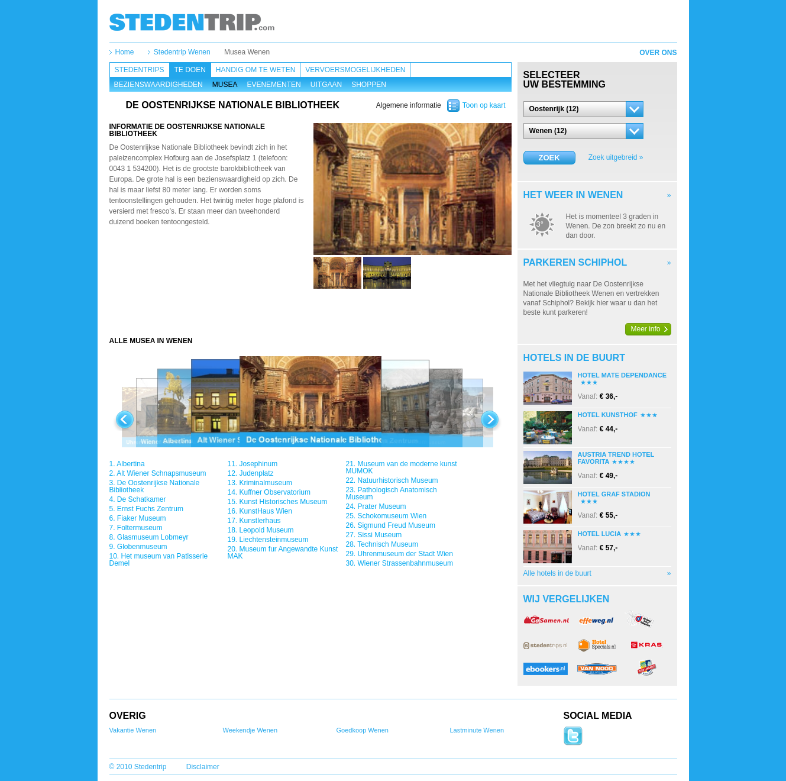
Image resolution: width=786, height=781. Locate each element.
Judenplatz (257, 473)
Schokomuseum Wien (392, 516)
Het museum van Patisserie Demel (158, 559)
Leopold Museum (267, 530)
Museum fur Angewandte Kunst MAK (283, 552)
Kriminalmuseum (266, 483)
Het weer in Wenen (573, 195)
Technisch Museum (387, 544)
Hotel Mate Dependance (622, 375)
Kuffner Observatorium (275, 492)
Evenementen (273, 84)
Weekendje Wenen (250, 730)
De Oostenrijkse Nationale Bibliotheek (154, 486)
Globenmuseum (142, 547)
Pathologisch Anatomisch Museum (391, 493)
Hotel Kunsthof (608, 414)
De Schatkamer (141, 499)
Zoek (548, 157)
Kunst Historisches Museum (284, 502)
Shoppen (368, 84)
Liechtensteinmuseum (274, 539)
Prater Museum (382, 506)
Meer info (646, 329)
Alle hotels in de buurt (557, 573)
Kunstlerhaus (260, 521)
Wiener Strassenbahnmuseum (405, 563)
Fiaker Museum (141, 518)
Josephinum (259, 464)
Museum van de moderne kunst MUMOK (401, 467)
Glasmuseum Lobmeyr (153, 537)
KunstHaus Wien (266, 511)
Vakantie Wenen (133, 730)
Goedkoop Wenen (363, 730)
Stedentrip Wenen (182, 52)
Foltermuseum (140, 528)
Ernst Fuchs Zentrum (150, 509)
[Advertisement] (310, 312)
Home (124, 52)
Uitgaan (326, 84)
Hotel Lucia (600, 533)
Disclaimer (202, 767)
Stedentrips (139, 70)
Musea (225, 84)
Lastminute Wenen (477, 730)
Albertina (130, 464)
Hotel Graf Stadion (614, 494)
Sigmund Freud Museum (396, 525)
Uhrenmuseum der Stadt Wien (405, 554)
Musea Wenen (247, 52)
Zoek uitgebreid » (615, 157)
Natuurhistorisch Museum (398, 480)
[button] (583, 109)
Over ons (658, 52)
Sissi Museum (380, 535)
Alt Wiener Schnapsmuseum (161, 473)
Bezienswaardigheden (158, 84)
